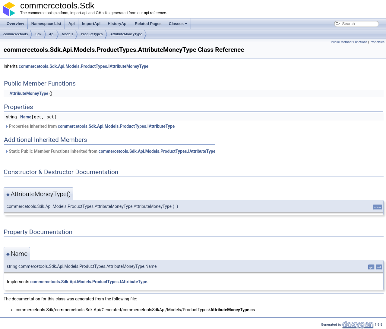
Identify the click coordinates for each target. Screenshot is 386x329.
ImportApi (91, 23)
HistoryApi (118, 23)
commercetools (15, 34)
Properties (377, 42)
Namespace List (46, 23)
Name (25, 116)
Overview (15, 23)
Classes (178, 23)
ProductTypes (92, 34)
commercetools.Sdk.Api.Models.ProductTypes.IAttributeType (116, 126)
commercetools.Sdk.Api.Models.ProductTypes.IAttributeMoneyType (83, 66)
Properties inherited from (90, 126)
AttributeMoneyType (126, 34)
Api (71, 23)
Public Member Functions (349, 42)
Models (67, 34)
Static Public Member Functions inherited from (110, 151)
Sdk (38, 34)
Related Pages (148, 23)
